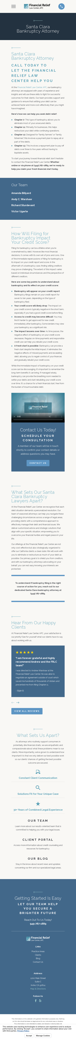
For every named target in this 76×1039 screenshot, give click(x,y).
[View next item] (17, 702)
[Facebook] (35, 1000)
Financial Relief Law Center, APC (32, 87)
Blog (38, 958)
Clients (38, 955)
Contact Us (38, 463)
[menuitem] (38, 193)
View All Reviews (27, 711)
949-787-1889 (38, 923)
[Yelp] (40, 1000)
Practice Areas (38, 951)
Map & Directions (38, 989)
